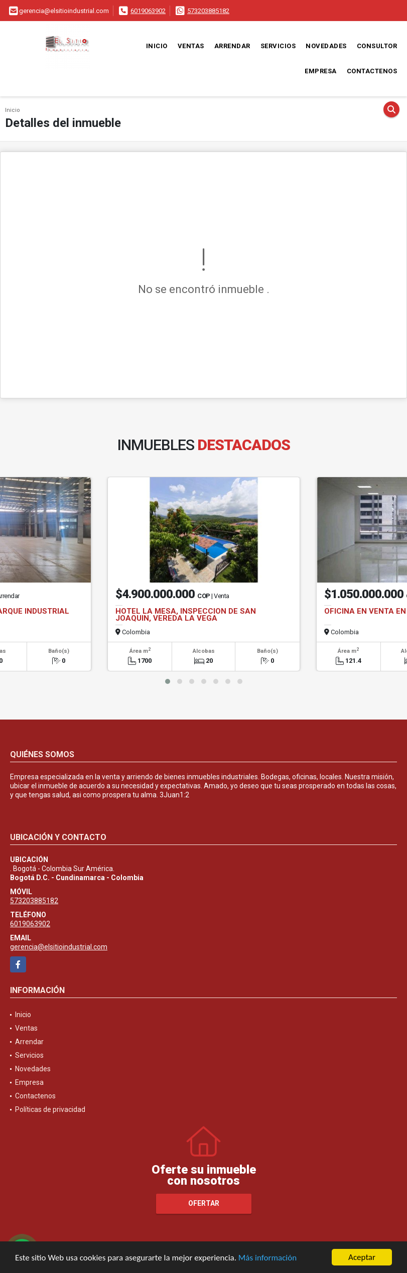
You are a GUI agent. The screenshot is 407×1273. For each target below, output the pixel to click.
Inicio (157, 46)
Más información (267, 1258)
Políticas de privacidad (50, 1109)
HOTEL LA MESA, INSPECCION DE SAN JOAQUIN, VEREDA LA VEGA (185, 615)
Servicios (278, 46)
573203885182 (208, 11)
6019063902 (148, 11)
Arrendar (232, 46)
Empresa (321, 71)
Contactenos (372, 71)
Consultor (377, 46)
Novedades (326, 46)
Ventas (191, 46)
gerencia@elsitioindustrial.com (58, 947)
